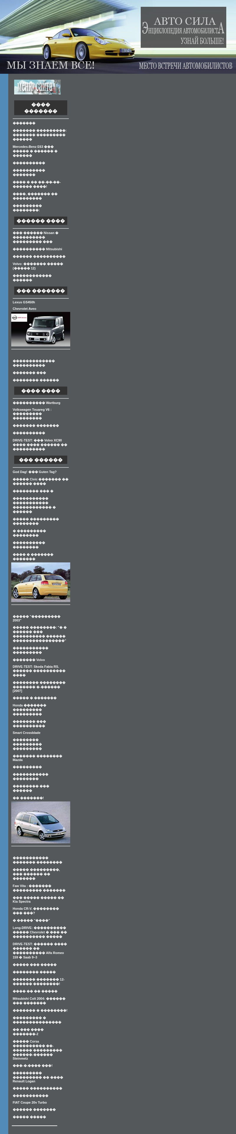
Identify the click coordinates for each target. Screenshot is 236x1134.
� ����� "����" (31, 920)
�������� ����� (34, 972)
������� (24, 123)
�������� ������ (36, 380)
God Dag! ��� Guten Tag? (35, 472)
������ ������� (34, 1109)
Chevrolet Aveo (24, 308)
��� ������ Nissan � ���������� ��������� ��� (35, 237)
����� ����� (29, 1117)
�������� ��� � (33, 491)
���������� (29, 163)
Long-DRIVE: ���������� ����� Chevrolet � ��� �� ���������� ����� (40, 932)
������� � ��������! (40, 1010)
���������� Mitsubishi (37, 249)
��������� (27, 767)
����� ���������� (37, 1088)
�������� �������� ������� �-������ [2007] (39, 687)
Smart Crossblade (26, 732)
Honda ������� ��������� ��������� (29, 709)
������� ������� (36, 425)
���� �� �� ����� (35, 991)
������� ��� (29, 372)
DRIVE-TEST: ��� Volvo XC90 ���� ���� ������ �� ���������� (40, 444)
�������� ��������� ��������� (27, 744)
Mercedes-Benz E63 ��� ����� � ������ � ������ (35, 151)
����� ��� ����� (35, 964)
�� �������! (28, 798)
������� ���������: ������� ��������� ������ (40, 135)
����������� (30, 1095)
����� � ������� (35, 698)
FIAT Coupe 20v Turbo (30, 1102)
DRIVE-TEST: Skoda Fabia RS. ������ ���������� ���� (39, 671)
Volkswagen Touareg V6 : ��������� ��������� (32, 414)
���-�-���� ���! (33, 1065)
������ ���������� (39, 256)
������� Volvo (29, 660)
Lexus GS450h (24, 302)
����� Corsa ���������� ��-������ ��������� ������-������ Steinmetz (37, 1050)
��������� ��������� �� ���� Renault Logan (38, 1077)
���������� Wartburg (36, 403)
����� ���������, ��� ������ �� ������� (36, 874)
